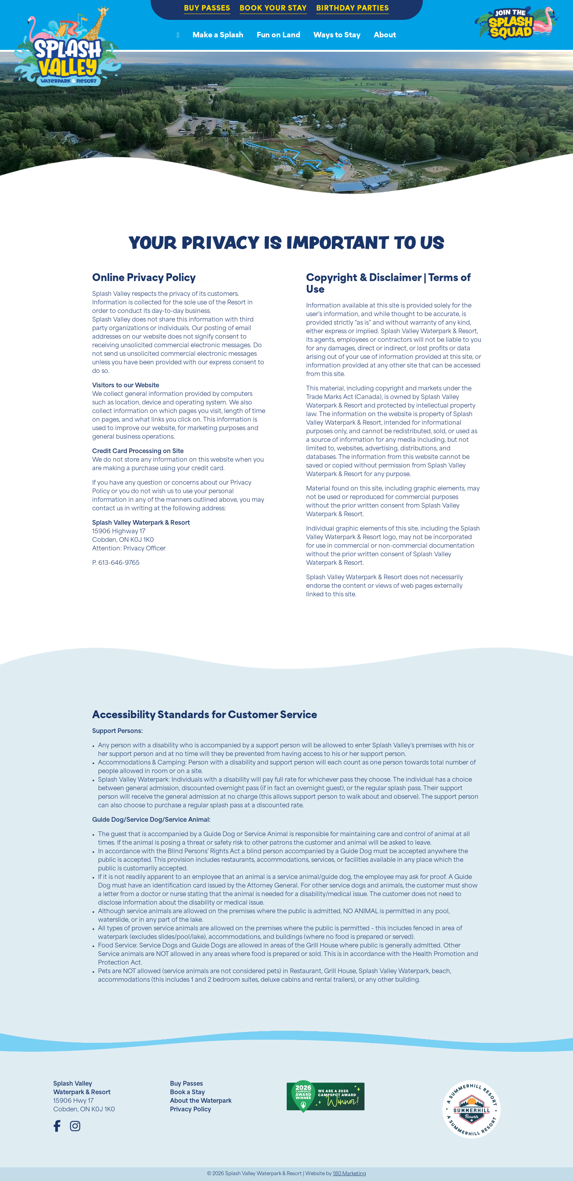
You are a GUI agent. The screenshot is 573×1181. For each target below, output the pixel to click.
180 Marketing (349, 1174)
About (385, 35)
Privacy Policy (190, 1110)
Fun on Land (278, 35)
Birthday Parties (352, 8)
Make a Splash (218, 35)
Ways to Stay (337, 35)
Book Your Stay (273, 8)
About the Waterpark (200, 1101)
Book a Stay (187, 1093)
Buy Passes (207, 8)
